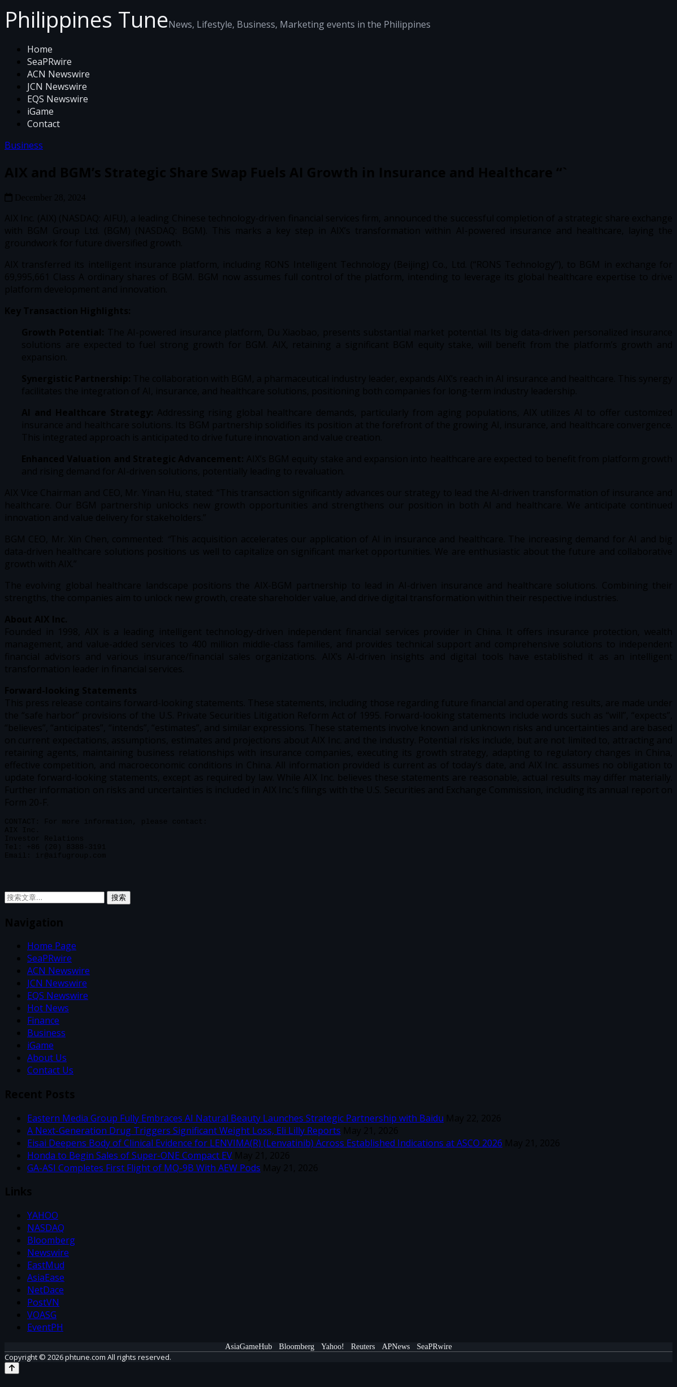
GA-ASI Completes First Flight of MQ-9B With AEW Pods (144, 1176)
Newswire (48, 1261)
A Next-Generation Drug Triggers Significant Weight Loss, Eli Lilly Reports (184, 1139)
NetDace (45, 1298)
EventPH (45, 1335)
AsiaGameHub (248, 1355)
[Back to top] (12, 1376)
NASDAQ (45, 1236)
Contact (43, 124)
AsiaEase (45, 1286)
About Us (47, 1066)
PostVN (43, 1311)
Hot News (48, 1016)
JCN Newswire (57, 86)
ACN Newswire (58, 74)
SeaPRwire (49, 61)
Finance (43, 1029)
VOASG (42, 1323)
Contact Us (50, 1078)
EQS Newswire (57, 99)
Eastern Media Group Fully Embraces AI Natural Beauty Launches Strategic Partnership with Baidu (235, 1126)
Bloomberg (51, 1248)
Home (40, 49)
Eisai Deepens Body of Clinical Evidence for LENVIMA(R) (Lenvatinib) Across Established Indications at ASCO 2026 (264, 1151)
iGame (40, 111)
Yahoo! (332, 1355)
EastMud (45, 1273)
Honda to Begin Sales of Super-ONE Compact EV (129, 1164)
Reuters (363, 1355)
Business (24, 145)
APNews (396, 1355)
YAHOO (42, 1224)
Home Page (51, 954)
